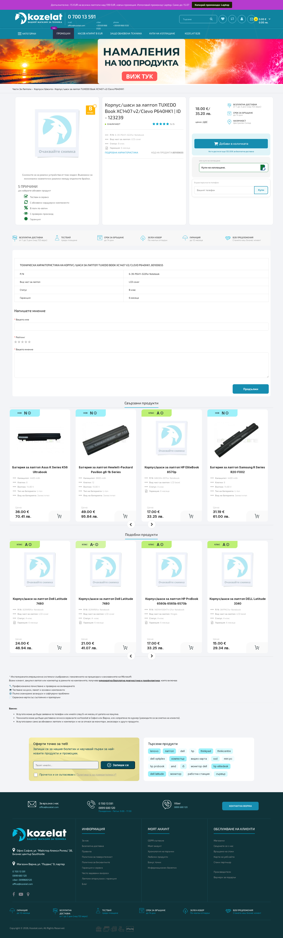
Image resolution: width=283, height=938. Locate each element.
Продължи (250, 389)
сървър (220, 773)
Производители (222, 871)
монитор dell (199, 766)
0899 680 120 (107, 807)
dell (182, 751)
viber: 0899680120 (22, 879)
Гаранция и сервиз (92, 867)
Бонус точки (154, 862)
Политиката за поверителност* (96, 774)
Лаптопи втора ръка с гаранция (99, 878)
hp (192, 751)
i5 (183, 766)
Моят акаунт (155, 845)
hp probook (157, 766)
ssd (215, 758)
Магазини (219, 840)
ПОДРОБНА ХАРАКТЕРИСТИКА (121, 152)
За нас (85, 840)
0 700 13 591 (82, 16)
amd (173, 766)
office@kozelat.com (76, 25)
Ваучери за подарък (225, 877)
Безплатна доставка (93, 845)
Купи (261, 189)
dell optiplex (157, 758)
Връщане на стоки (224, 851)
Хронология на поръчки (161, 851)
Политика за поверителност (97, 856)
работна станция (199, 773)
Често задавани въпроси (95, 873)
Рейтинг (20, 337)
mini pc (228, 758)
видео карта (199, 758)
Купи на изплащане (162, 33)
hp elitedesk (221, 766)
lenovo (154, 751)
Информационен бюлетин (162, 867)
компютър (177, 758)
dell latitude (157, 773)
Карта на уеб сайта (224, 856)
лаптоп (169, 751)
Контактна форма (240, 805)
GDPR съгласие (156, 840)
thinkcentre (224, 751)
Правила (87, 851)
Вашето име (22, 319)
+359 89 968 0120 (121, 25)
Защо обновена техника (126, 33)
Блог (84, 883)
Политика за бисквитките (96, 862)
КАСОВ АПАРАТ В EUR (90, 33)
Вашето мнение (24, 349)
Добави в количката (231, 143)
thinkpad (206, 751)
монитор (175, 773)
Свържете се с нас (223, 845)
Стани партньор (222, 862)
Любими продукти (158, 856)
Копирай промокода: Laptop (212, 4)
